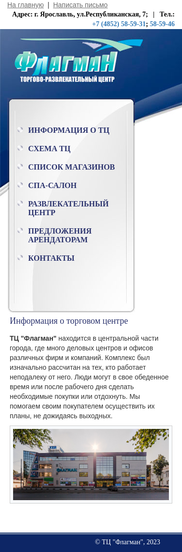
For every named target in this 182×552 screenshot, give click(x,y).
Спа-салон (52, 185)
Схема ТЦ (49, 148)
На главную (25, 5)
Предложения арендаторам (60, 235)
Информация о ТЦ (68, 130)
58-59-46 (162, 24)
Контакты (51, 258)
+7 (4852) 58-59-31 (119, 24)
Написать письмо (80, 5)
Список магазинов (71, 167)
